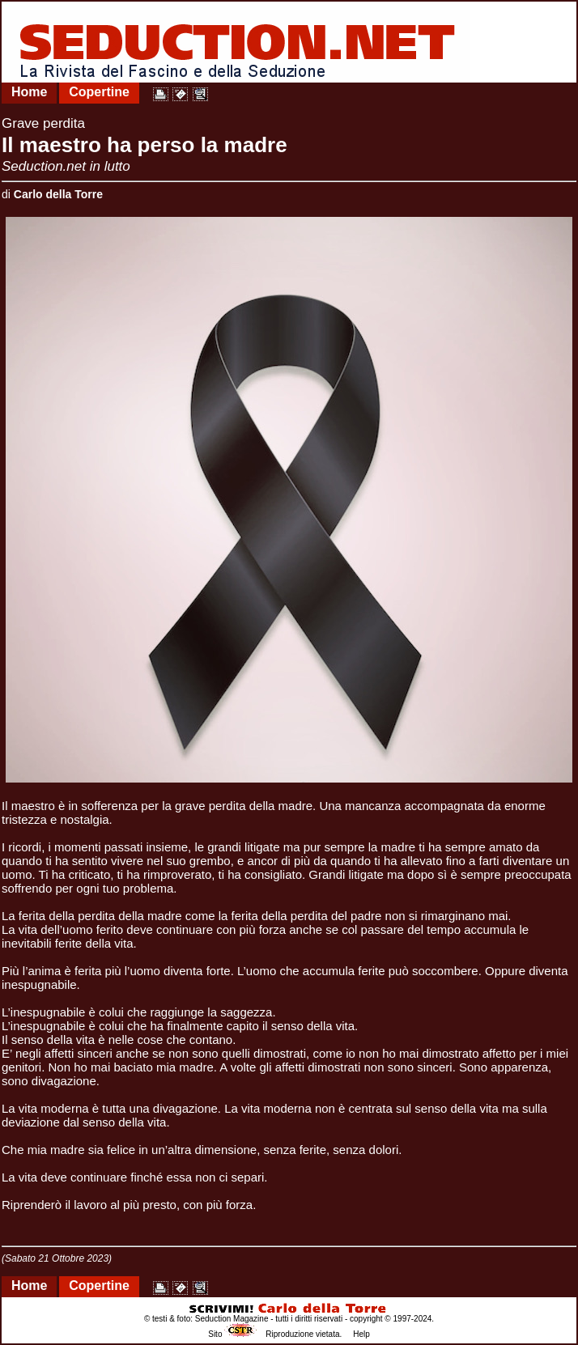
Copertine (99, 92)
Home (29, 92)
